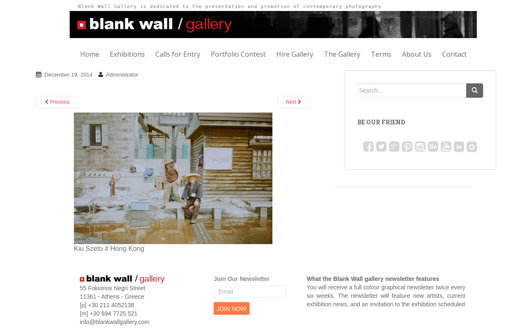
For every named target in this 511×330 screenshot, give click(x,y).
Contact (454, 54)
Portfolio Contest (238, 54)
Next (294, 102)
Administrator (122, 75)
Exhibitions (127, 54)
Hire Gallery (294, 54)
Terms (381, 54)
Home (89, 54)
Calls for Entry (177, 54)
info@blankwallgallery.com (114, 322)
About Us (417, 54)
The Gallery (342, 54)
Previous (57, 102)
